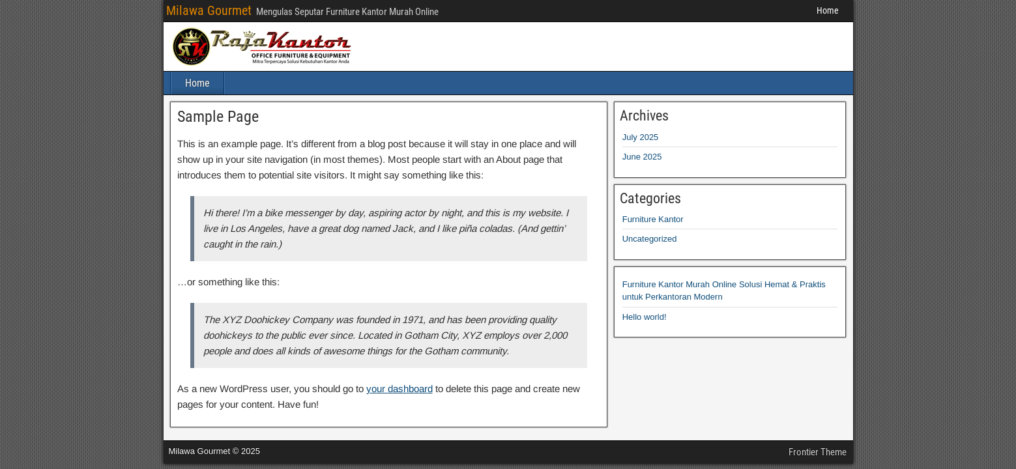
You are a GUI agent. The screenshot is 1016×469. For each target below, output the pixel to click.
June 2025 (642, 157)
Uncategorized (649, 239)
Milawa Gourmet (209, 10)
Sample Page (218, 116)
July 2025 (640, 137)
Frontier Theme (818, 452)
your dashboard (399, 388)
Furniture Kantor (653, 219)
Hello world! (644, 317)
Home (828, 10)
